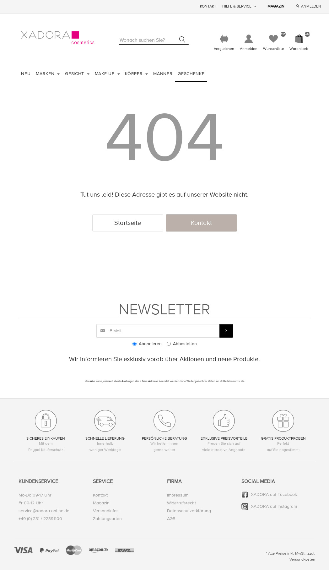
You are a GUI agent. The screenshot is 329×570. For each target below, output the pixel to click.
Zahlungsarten (107, 518)
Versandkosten (302, 559)
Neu (25, 73)
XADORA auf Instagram (274, 506)
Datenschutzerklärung (189, 510)
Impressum (177, 495)
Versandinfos (106, 510)
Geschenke (191, 73)
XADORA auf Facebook (274, 494)
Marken (46, 73)
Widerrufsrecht (181, 503)
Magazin (275, 6)
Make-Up (105, 73)
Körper (134, 73)
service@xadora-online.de (44, 510)
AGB (171, 518)
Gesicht (75, 73)
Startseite (127, 223)
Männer (162, 73)
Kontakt (208, 6)
